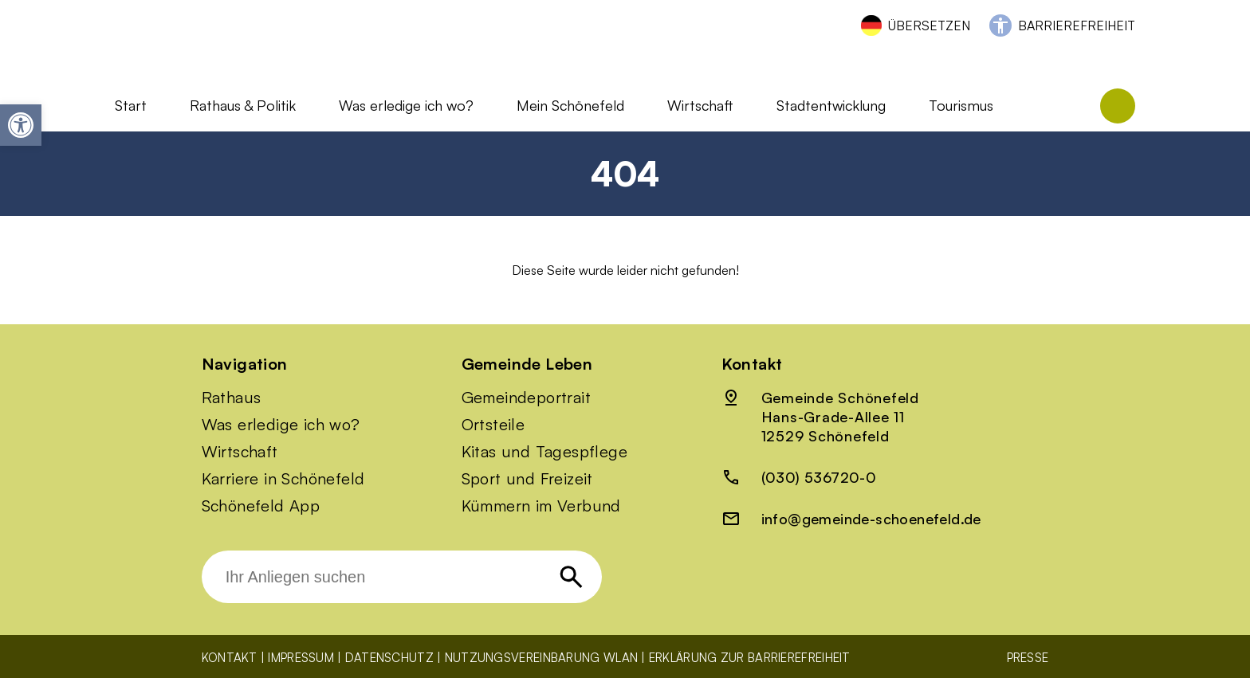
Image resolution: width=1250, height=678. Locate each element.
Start (131, 105)
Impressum (301, 657)
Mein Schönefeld (570, 105)
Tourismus (961, 105)
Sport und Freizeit (527, 478)
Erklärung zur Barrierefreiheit (750, 657)
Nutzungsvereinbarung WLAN (542, 657)
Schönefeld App (261, 505)
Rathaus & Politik (243, 105)
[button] (20, 125)
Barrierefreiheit (1076, 25)
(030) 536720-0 (819, 477)
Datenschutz (389, 657)
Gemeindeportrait (526, 397)
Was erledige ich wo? (406, 105)
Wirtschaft (700, 105)
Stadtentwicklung (831, 105)
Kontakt (229, 657)
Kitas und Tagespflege (544, 451)
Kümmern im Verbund (541, 505)
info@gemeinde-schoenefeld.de (871, 518)
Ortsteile (493, 424)
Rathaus (231, 397)
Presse (1028, 657)
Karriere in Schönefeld (283, 478)
